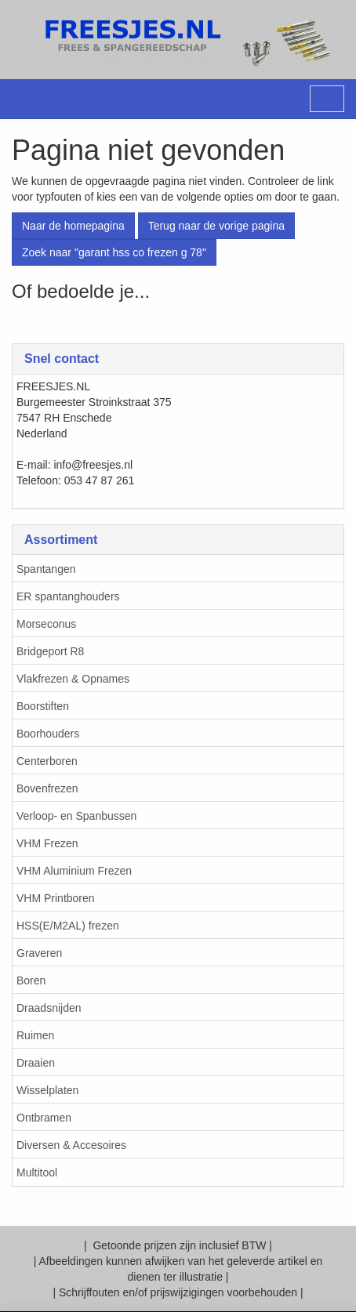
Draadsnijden (49, 1008)
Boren (30, 980)
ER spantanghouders (68, 596)
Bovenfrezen (47, 788)
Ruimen (35, 1035)
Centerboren (47, 761)
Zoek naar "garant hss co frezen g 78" (114, 252)
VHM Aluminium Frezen (74, 870)
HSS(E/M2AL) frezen (67, 925)
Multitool (36, 1172)
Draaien (35, 1062)
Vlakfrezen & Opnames (72, 678)
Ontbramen (43, 1117)
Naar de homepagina (73, 225)
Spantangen (46, 569)
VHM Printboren (55, 898)
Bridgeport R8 (50, 651)
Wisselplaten (47, 1090)
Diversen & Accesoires (71, 1145)
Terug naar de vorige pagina (216, 225)
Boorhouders (47, 733)
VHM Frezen (47, 843)
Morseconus (46, 624)
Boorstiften (42, 706)
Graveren (39, 953)
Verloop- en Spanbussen (76, 816)
